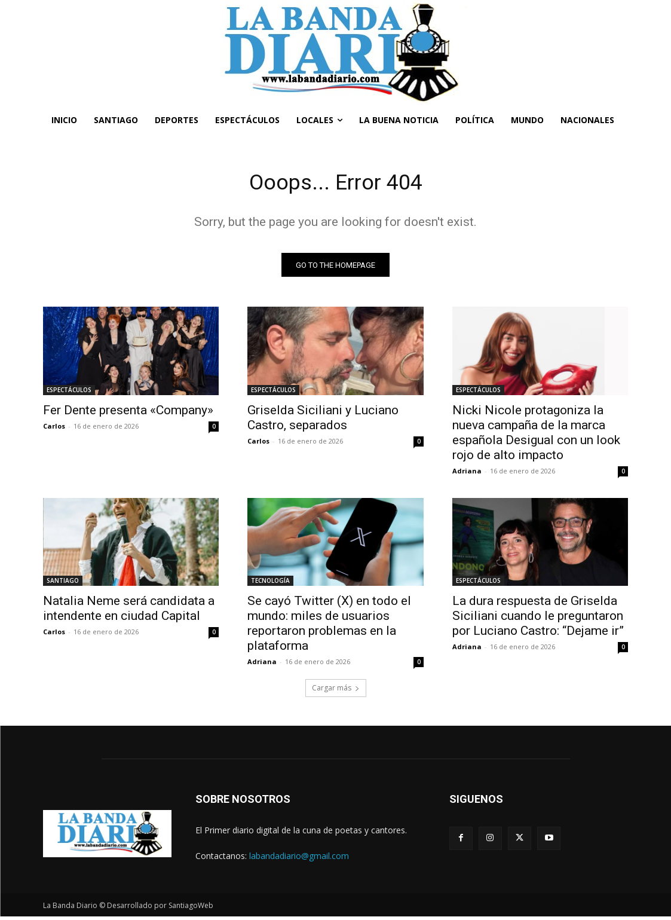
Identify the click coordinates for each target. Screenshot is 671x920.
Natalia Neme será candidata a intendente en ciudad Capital (129, 611)
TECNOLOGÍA (270, 584)
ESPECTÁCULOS (69, 393)
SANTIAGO (63, 584)
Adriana (467, 473)
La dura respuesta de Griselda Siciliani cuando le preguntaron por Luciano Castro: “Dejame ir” (538, 619)
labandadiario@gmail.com (299, 859)
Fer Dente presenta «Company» (128, 413)
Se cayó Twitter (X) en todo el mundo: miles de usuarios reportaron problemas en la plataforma (329, 626)
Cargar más (336, 691)
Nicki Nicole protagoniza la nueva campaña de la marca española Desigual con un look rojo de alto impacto (536, 435)
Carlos (54, 428)
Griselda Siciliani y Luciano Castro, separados (323, 420)
